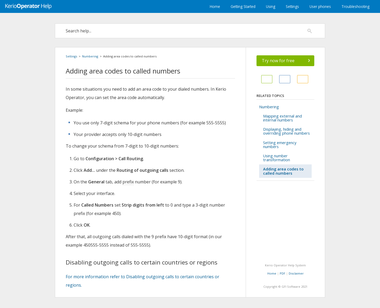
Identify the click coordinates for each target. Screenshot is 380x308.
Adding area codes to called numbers (283, 171)
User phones (320, 6)
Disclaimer (296, 273)
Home (215, 6)
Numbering (90, 56)
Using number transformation (276, 157)
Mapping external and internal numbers (282, 118)
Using (270, 6)
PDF (282, 273)
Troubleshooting (355, 6)
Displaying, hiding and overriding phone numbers (286, 131)
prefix (128, 182)
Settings (292, 6)
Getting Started (243, 6)
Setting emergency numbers (279, 144)
